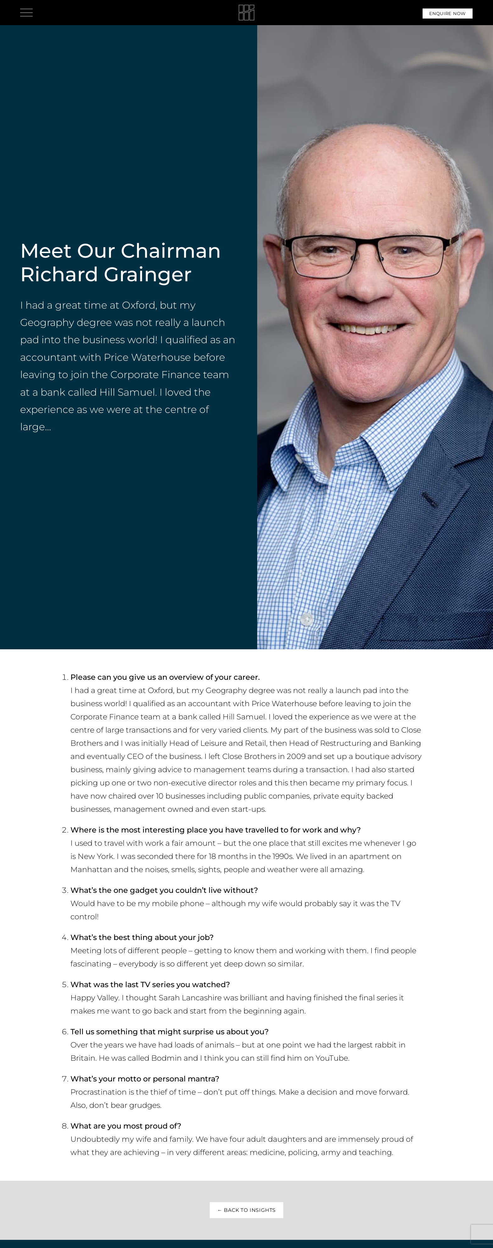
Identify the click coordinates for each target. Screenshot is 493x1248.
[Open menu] (26, 12)
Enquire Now (447, 13)
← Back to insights (246, 1210)
